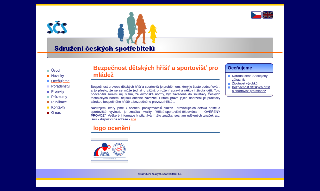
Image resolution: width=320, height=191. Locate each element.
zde (133, 119)
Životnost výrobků (245, 83)
